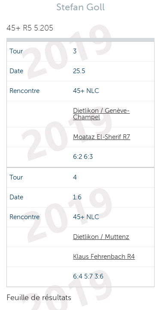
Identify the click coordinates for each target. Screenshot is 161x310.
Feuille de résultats (38, 297)
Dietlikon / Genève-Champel (101, 114)
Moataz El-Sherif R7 (101, 136)
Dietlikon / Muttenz (101, 236)
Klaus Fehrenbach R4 (104, 256)
